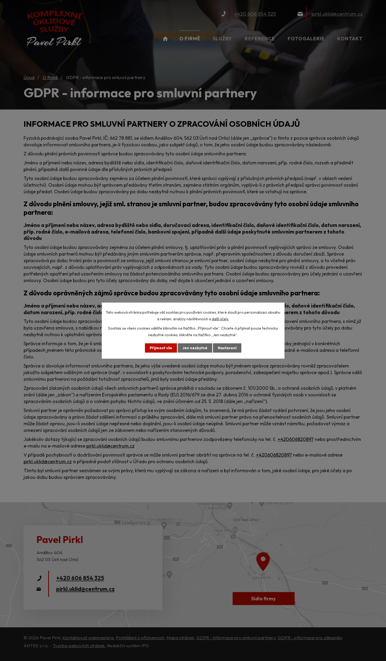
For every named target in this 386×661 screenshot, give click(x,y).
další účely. (220, 318)
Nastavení (227, 347)
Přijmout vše (161, 347)
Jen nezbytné (195, 347)
